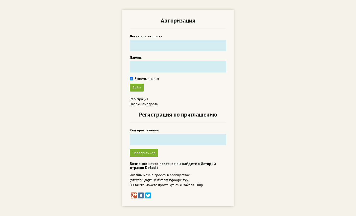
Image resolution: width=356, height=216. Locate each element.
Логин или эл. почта (146, 36)
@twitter (136, 180)
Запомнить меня (147, 78)
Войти (137, 87)
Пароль (136, 57)
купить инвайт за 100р (186, 185)
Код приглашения (144, 130)
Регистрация (139, 99)
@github (150, 180)
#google (175, 180)
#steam (162, 180)
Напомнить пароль (143, 104)
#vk (185, 180)
